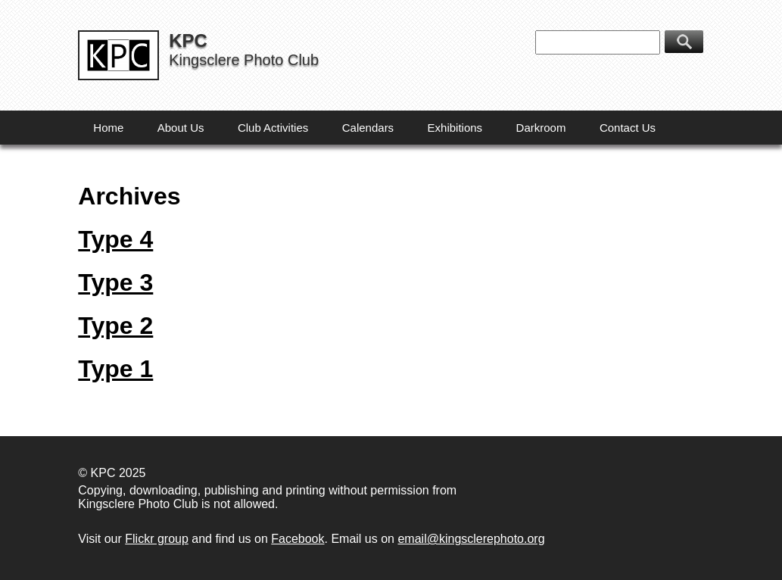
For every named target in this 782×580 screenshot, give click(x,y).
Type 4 (115, 239)
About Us (180, 127)
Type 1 (115, 368)
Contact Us (628, 127)
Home (108, 127)
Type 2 (115, 325)
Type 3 (115, 282)
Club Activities (273, 127)
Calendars (368, 127)
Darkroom (541, 127)
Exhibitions (455, 127)
